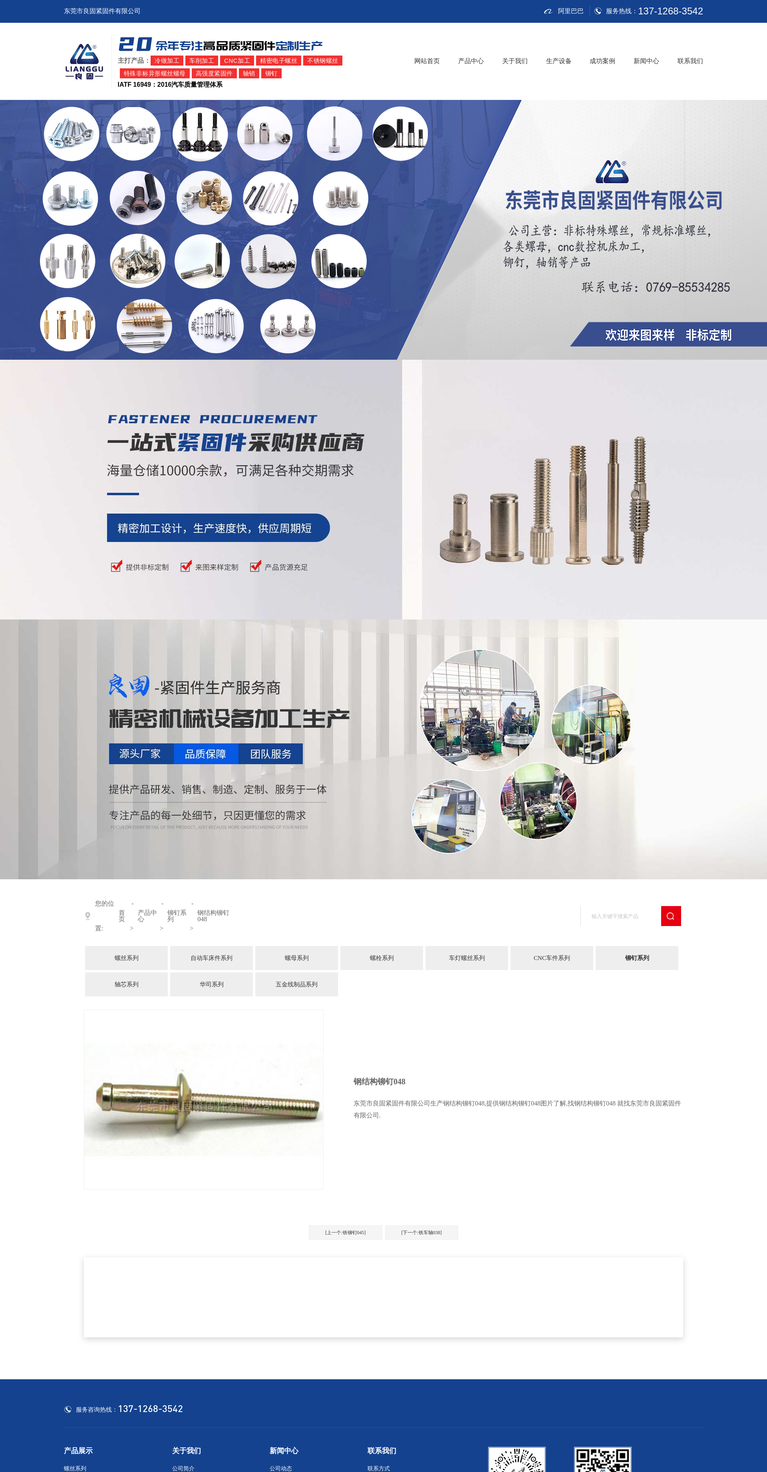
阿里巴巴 (564, 11)
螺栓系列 (382, 958)
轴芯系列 (127, 984)
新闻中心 (646, 61)
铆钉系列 (177, 916)
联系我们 (690, 61)
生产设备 (559, 61)
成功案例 (602, 61)
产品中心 (471, 61)
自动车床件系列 (211, 958)
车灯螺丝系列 (467, 958)
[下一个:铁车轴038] (421, 1232)
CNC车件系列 (552, 958)
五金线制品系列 (297, 984)
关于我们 (515, 61)
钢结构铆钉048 (213, 916)
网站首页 (427, 61)
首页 (122, 916)
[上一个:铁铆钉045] (345, 1232)
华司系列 (212, 984)
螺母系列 (297, 958)
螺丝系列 (127, 958)
